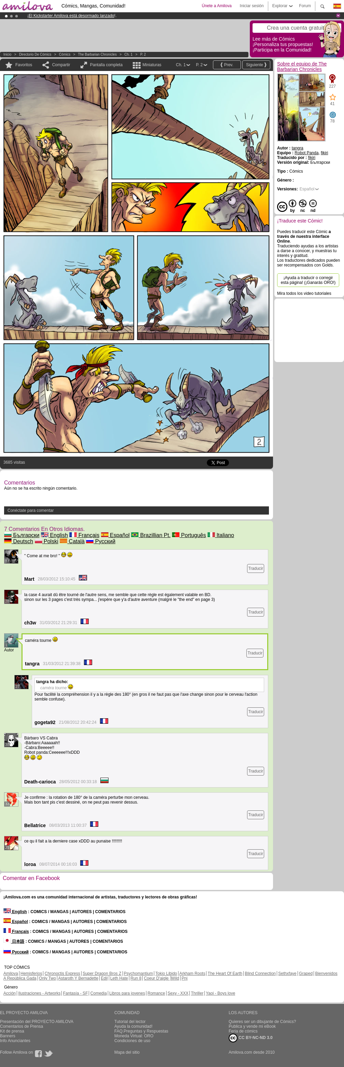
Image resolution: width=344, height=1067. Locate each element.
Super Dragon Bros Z (102, 973)
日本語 (13, 941)
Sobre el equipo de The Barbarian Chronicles (302, 66)
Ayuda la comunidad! (133, 1026)
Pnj (184, 978)
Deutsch (18, 541)
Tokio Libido (166, 973)
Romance (156, 993)
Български (22, 535)
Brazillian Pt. (150, 535)
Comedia (98, 993)
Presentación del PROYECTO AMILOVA (36, 1021)
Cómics (65, 54)
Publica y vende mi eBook (252, 1026)
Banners (7, 1036)
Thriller (197, 993)
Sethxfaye (287, 973)
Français (84, 535)
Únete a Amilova (216, 5)
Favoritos (23, 64)
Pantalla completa (106, 64)
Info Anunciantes (15, 1040)
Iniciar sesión (252, 5)
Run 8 (135, 978)
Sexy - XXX (178, 993)
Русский (100, 541)
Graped (306, 973)
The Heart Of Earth (225, 973)
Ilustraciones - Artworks (39, 993)
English (54, 535)
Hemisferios (31, 973)
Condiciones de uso (132, 1040)
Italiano (220, 535)
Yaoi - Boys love (220, 993)
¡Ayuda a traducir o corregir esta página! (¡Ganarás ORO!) (308, 280)
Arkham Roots (192, 973)
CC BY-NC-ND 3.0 (251, 1038)
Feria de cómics (243, 1031)
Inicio (7, 54)
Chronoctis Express (62, 973)
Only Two (47, 978)
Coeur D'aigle (157, 978)
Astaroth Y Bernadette (78, 978)
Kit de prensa (12, 1031)
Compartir (61, 64)
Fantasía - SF (75, 993)
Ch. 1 (128, 54)
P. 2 (143, 54)
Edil (104, 978)
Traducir (255, 568)
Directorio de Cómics (35, 54)
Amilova (10, 973)
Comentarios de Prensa (21, 1026)
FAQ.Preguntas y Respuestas (141, 1031)
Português (189, 535)
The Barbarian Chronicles (97, 54)
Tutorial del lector (130, 1021)
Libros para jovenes (127, 993)
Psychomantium (138, 973)
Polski (46, 541)
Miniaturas (151, 64)
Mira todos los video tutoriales (304, 293)
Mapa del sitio (127, 1052)
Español (115, 535)
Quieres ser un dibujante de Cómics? (262, 1021)
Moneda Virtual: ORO (134, 1036)
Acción (9, 993)
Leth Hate (119, 978)
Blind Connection (260, 973)
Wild (175, 978)
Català (72, 541)
